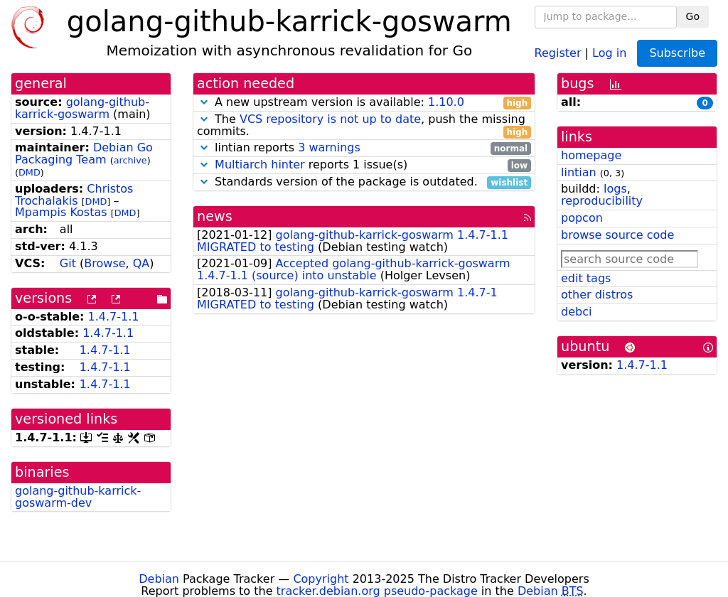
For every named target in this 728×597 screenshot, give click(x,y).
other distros (597, 294)
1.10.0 (446, 102)
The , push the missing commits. (364, 126)
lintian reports (364, 148)
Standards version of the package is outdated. (364, 182)
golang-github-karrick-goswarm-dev (78, 497)
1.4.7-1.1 (113, 316)
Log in (609, 52)
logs (615, 188)
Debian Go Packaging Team (84, 153)
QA (141, 263)
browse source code (617, 235)
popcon (582, 218)
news (214, 216)
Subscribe (677, 53)
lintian (578, 172)
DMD (29, 172)
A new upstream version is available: (364, 103)
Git (68, 263)
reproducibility (602, 201)
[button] (204, 102)
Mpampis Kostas (61, 212)
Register (558, 52)
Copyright (320, 579)
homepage (591, 155)
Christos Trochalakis (74, 195)
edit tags (586, 278)
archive (130, 160)
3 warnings (329, 147)
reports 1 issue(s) (364, 165)
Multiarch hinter (260, 164)
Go (693, 16)
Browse (104, 263)
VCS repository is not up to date (330, 119)
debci (576, 311)
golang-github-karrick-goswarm (82, 108)
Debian (159, 579)
